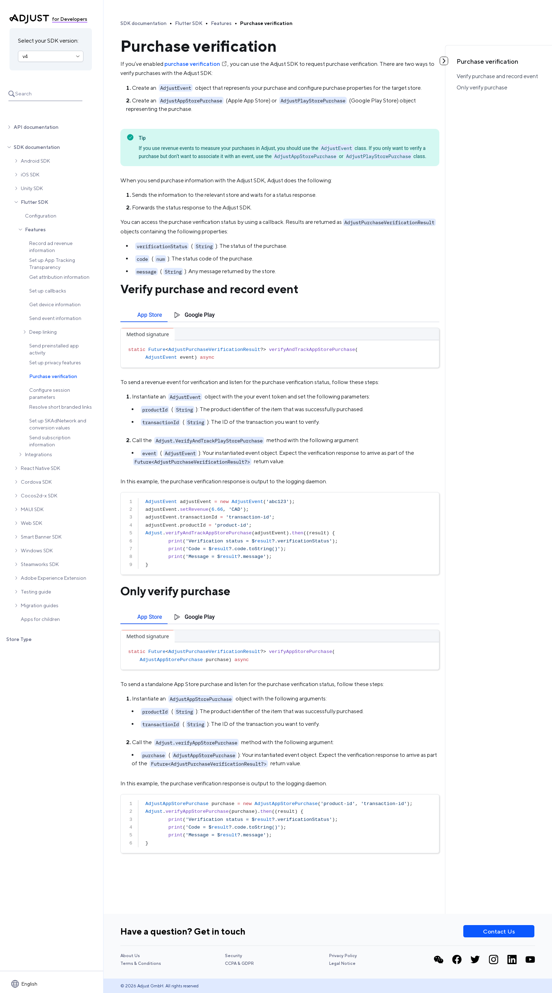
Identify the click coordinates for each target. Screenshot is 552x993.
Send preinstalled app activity (54, 349)
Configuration (40, 216)
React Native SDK (40, 468)
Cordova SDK (36, 482)
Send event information (55, 318)
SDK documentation (37, 147)
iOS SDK (30, 174)
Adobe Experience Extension (53, 578)
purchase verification (195, 64)
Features (35, 229)
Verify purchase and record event (497, 76)
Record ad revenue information (51, 246)
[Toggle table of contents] (444, 61)
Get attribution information (59, 277)
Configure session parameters (49, 393)
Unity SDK (32, 188)
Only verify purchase (482, 87)
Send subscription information (49, 441)
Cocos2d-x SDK (39, 495)
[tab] (144, 315)
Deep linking (43, 332)
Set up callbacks (47, 291)
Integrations (38, 454)
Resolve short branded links (60, 407)
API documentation (36, 127)
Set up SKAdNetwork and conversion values (57, 424)
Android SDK (35, 161)
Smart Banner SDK (41, 537)
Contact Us (499, 931)
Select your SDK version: (48, 40)
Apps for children (40, 619)
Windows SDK (37, 550)
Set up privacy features (55, 362)
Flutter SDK (34, 202)
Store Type (19, 639)
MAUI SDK (32, 509)
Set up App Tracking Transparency (52, 263)
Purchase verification (53, 376)
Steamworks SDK (40, 564)
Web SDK (31, 523)
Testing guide (36, 592)
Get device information (55, 304)
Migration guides (39, 605)
